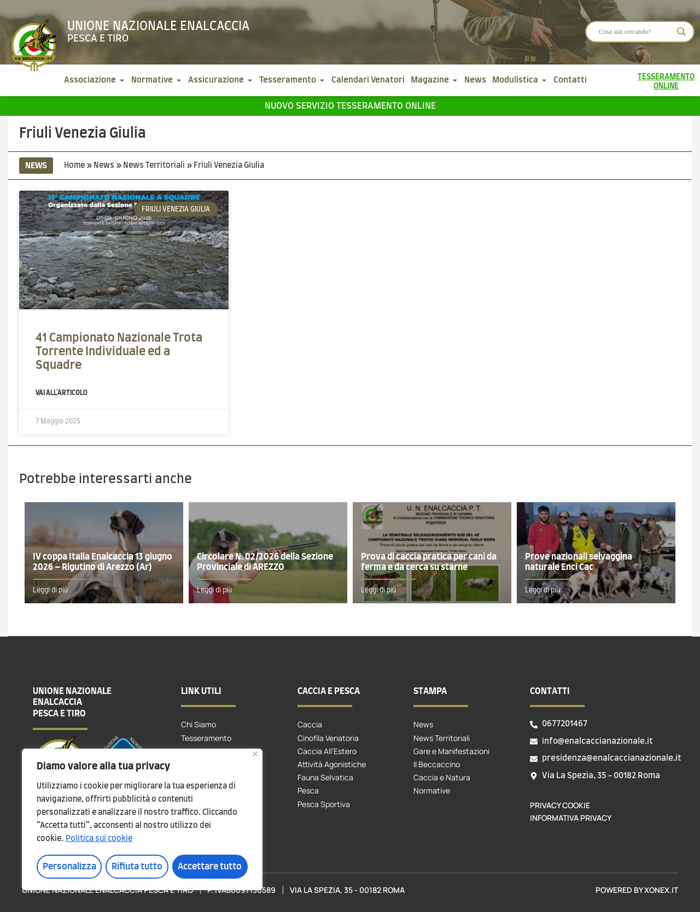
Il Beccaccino (436, 764)
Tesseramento (206, 738)
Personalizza (69, 866)
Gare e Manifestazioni (451, 751)
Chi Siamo (198, 724)
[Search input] (635, 31)
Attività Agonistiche (332, 764)
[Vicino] (255, 754)
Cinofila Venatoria (328, 738)
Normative (431, 790)
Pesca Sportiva (324, 804)
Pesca (308, 790)
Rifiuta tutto (137, 866)
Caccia (310, 724)
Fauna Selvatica (325, 777)
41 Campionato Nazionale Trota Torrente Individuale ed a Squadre (119, 351)
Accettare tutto (210, 866)
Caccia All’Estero (327, 751)
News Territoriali (154, 165)
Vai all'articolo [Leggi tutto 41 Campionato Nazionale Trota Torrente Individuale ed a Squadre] (62, 393)
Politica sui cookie (99, 839)
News (104, 165)
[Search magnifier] (681, 31)
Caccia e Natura (441, 777)
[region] (142, 819)
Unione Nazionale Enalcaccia (158, 26)
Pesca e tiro (98, 39)
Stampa (430, 691)
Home (74, 165)
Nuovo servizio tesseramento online (350, 106)
